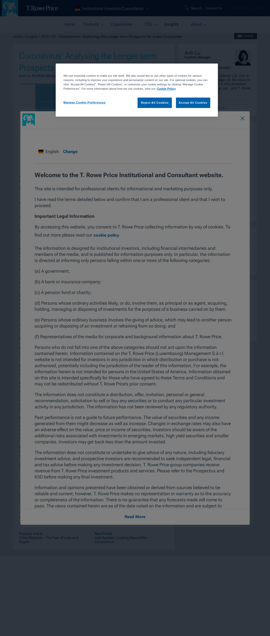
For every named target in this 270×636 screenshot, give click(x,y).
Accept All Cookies (193, 102)
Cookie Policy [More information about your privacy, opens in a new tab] (166, 88)
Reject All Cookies (155, 102)
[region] (137, 90)
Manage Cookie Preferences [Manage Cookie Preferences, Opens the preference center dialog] (84, 102)
